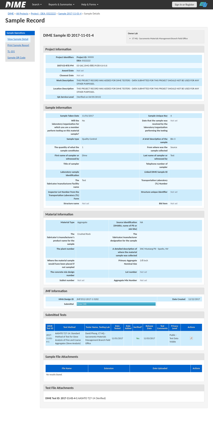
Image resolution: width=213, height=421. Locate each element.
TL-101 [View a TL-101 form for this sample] (11, 51)
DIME (11, 13)
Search (37, 4)
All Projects (22, 13)
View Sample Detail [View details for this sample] (17, 39)
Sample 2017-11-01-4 (70, 13)
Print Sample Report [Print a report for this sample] (18, 45)
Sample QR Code (16, 57)
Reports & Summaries (61, 4)
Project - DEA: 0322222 (43, 13)
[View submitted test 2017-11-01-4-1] (191, 338)
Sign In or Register (184, 4)
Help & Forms (89, 4)
